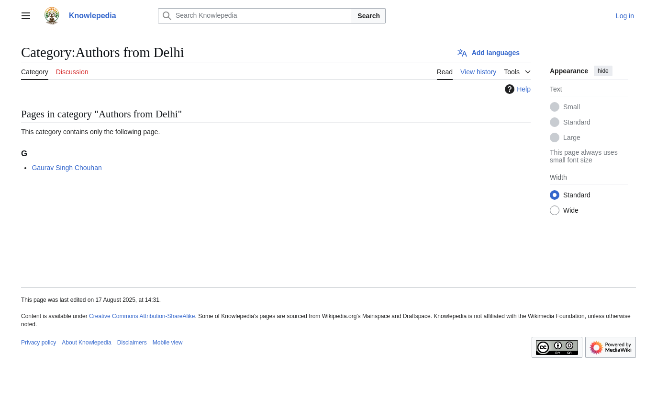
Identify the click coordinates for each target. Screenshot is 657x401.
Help (516, 89)
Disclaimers (132, 342)
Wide (571, 210)
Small (571, 107)
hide (603, 71)
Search (368, 16)
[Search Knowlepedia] (255, 15)
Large (571, 137)
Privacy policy (38, 342)
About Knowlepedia (86, 342)
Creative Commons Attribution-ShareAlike (142, 316)
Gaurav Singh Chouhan (66, 168)
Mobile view (168, 342)
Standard (576, 122)
